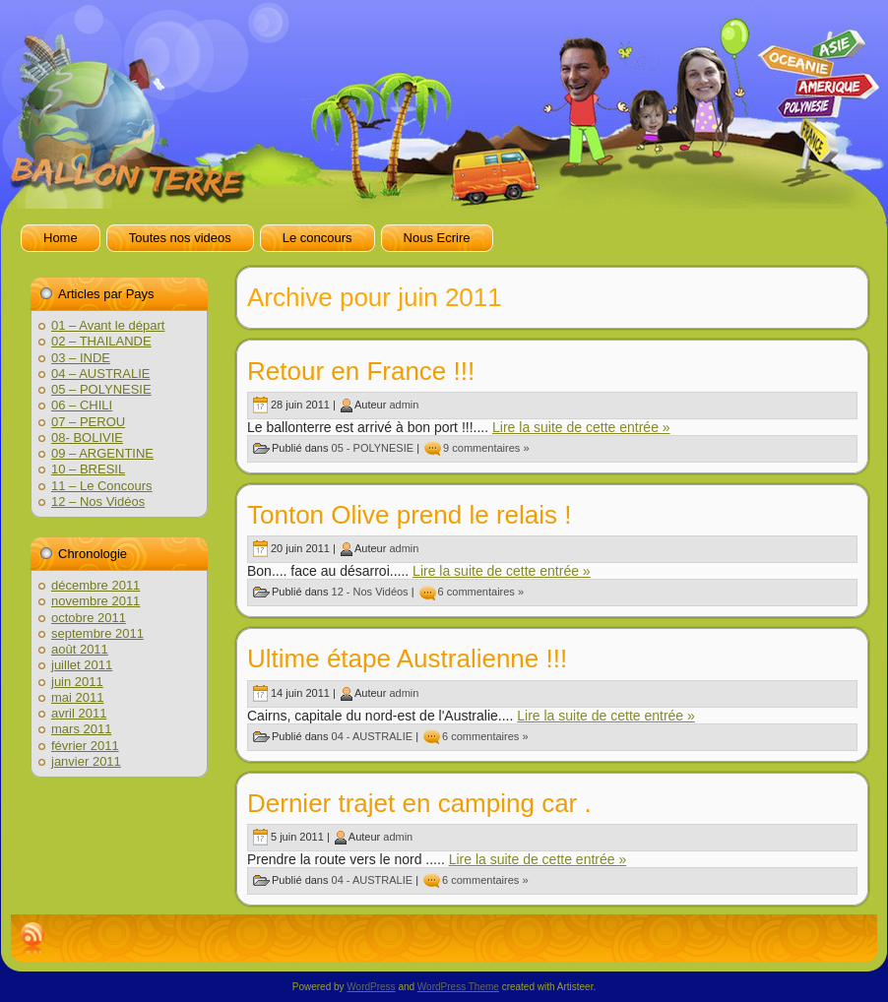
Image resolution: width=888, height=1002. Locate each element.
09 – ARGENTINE (102, 453)
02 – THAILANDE (101, 341)
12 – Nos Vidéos (98, 501)
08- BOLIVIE (87, 437)
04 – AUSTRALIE (100, 373)
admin (403, 404)
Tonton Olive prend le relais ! (409, 515)
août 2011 (79, 649)
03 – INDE (80, 357)
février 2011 (85, 745)
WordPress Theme (458, 986)
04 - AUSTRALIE (372, 735)
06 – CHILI (81, 405)
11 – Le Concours (102, 485)
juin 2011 (77, 681)
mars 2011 (81, 728)
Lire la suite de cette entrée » (581, 427)
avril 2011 (78, 713)
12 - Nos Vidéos (370, 591)
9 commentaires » (486, 448)
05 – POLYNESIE (101, 389)
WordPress (371, 986)
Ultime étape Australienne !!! (407, 658)
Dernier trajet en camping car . (419, 803)
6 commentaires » (481, 591)
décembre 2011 (95, 585)
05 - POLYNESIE (373, 448)
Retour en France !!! (361, 371)
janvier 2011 (86, 761)
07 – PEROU (88, 421)
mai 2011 (77, 697)
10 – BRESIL (88, 469)
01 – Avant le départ (107, 325)
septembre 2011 (97, 633)
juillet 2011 (81, 665)
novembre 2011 (95, 601)
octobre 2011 (88, 617)
